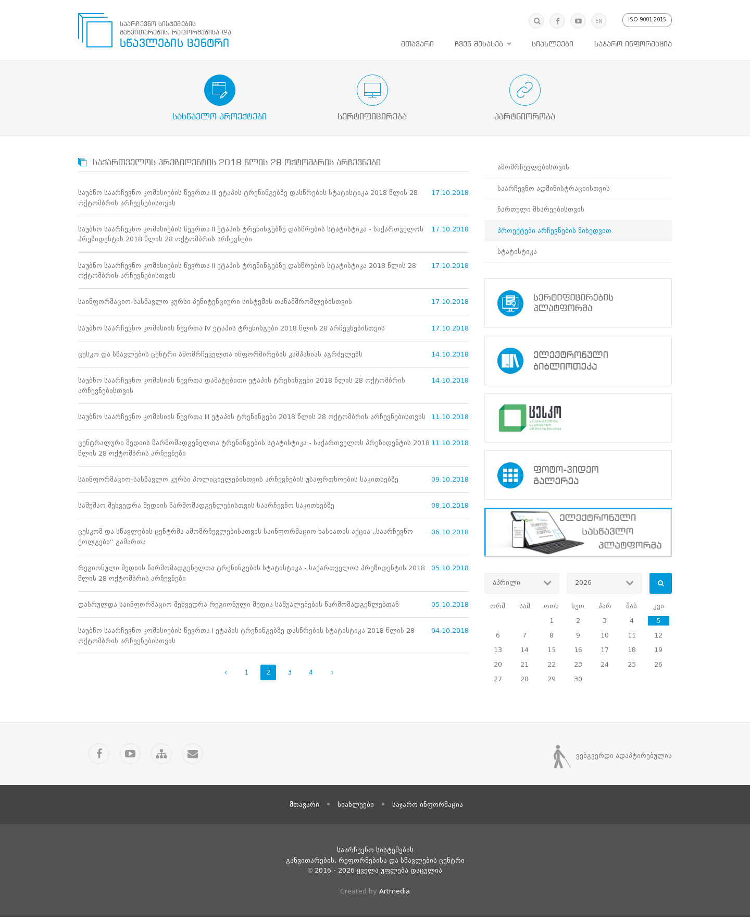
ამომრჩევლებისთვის (533, 167)
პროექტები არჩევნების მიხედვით (554, 230)
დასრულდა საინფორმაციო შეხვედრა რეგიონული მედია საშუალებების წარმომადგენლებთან (238, 606)
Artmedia (394, 892)
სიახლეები (552, 44)
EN (599, 21)
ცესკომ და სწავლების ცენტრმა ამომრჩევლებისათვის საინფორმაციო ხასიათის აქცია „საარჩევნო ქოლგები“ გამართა (245, 538)
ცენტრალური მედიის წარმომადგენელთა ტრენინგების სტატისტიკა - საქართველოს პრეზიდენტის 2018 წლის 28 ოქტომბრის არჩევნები (254, 449)
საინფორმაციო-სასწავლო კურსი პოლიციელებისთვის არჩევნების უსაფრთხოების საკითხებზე (238, 480)
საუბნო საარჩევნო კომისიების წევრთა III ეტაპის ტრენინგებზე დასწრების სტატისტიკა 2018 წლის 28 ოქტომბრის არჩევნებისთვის (248, 197)
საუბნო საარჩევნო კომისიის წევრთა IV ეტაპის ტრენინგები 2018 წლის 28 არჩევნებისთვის (231, 328)
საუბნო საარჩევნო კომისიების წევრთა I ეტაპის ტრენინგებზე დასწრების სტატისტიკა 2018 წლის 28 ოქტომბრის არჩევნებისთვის (246, 637)
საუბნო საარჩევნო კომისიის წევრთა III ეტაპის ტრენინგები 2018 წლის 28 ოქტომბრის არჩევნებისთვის (252, 417)
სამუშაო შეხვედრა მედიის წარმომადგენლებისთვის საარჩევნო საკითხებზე (206, 507)
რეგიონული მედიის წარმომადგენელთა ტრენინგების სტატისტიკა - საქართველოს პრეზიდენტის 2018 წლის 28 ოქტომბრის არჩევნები (251, 574)
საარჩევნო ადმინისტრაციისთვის (553, 188)
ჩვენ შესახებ (479, 44)
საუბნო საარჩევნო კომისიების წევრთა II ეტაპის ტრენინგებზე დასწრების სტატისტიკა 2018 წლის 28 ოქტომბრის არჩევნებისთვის (247, 270)
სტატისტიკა (517, 251)
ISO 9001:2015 (647, 20)
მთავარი (417, 44)
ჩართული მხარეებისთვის (540, 209)
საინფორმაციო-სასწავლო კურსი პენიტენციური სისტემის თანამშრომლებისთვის (215, 302)
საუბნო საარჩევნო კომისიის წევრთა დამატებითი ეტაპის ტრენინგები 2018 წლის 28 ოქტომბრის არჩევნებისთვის (241, 386)
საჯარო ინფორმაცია (633, 44)
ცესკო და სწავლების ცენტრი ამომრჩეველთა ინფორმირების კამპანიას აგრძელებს (220, 354)
